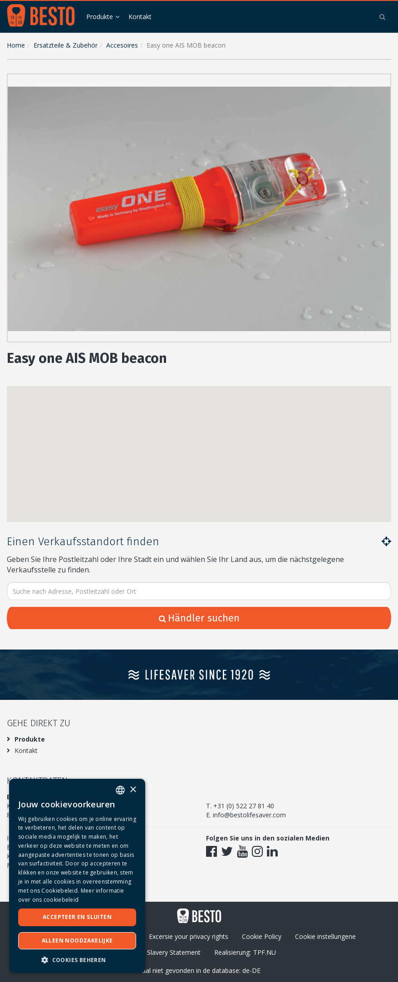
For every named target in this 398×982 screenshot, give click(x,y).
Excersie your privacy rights (188, 936)
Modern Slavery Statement (161, 952)
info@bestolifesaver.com (249, 815)
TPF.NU (264, 952)
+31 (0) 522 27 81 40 (243, 805)
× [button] (132, 790)
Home (16, 45)
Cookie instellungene (325, 936)
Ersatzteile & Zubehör (66, 45)
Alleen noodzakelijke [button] (77, 940)
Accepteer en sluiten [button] (77, 917)
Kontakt (140, 16)
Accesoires (122, 45)
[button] (382, 82)
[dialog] (77, 876)
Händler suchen (199, 618)
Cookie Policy (261, 936)
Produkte (99, 16)
